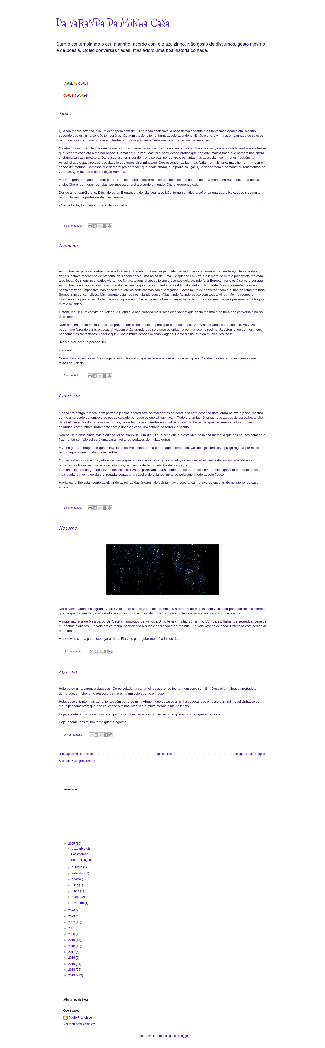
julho (75, 885)
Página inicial (163, 754)
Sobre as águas (81, 860)
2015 (72, 964)
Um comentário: (74, 651)
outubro (77, 867)
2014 (72, 969)
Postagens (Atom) (83, 761)
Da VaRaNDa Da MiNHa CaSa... (116, 23)
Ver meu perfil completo (79, 1024)
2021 (72, 928)
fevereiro (78, 903)
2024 (72, 910)
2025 (72, 843)
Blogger (183, 1036)
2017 (72, 952)
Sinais (65, 114)
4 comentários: (73, 225)
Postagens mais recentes (77, 754)
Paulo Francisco (80, 1017)
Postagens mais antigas (249, 754)
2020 (72, 934)
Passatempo (79, 854)
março (76, 897)
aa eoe (75, 83)
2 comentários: (73, 507)
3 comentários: (73, 375)
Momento (69, 246)
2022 (72, 922)
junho (76, 891)
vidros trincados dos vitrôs (187, 422)
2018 (72, 946)
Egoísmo (68, 671)
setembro (78, 873)
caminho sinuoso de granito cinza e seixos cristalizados (100, 470)
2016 (72, 958)
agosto (77, 879)
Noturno (68, 528)
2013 (72, 975)
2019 (72, 940)
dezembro (79, 848)
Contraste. (69, 396)
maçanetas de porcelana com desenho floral (186, 413)
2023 (72, 916)
